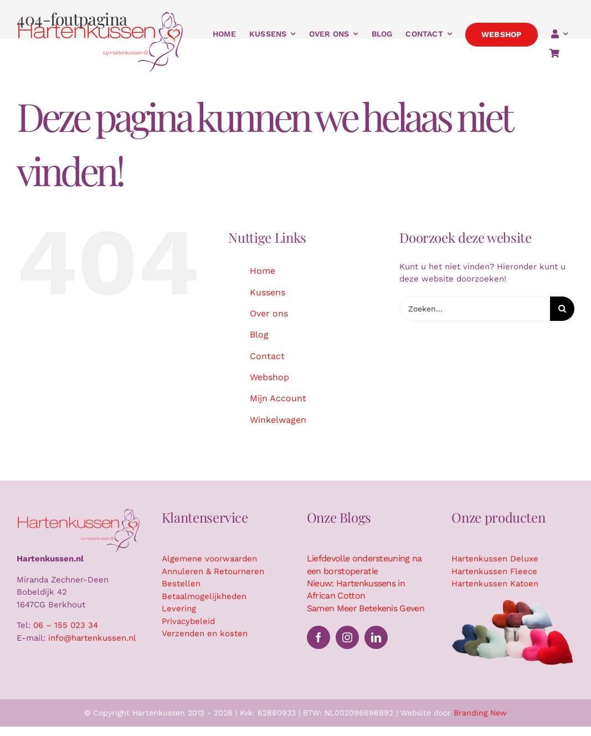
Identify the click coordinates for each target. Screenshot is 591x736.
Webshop (269, 377)
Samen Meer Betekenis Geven (366, 608)
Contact (267, 356)
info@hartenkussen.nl (92, 638)
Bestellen (181, 584)
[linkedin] (376, 637)
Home (262, 270)
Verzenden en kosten (205, 633)
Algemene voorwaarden (209, 559)
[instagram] (347, 637)
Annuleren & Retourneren (213, 571)
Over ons (269, 313)
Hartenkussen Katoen (494, 584)
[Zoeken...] (474, 309)
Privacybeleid (188, 621)
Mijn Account (278, 398)
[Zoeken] (562, 309)
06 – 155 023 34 (65, 625)
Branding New (480, 712)
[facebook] (318, 637)
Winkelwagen (278, 420)
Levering (179, 609)
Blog (259, 334)
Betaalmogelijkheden (204, 596)
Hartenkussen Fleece (494, 571)
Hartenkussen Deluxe (494, 559)
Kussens (267, 292)
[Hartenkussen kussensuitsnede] (512, 602)
